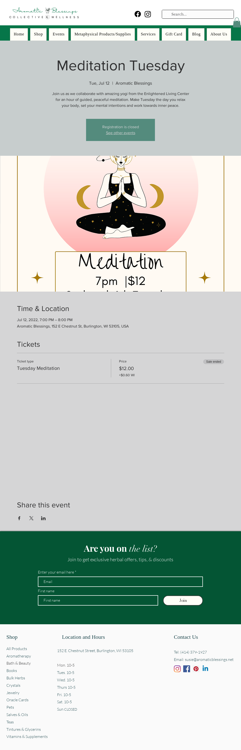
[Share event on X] (31, 518)
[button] (237, 22)
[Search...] (197, 14)
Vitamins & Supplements (27, 736)
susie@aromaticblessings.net (209, 659)
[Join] (183, 600)
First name (46, 591)
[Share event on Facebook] (19, 518)
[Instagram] (148, 14)
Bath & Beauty (18, 663)
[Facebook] (138, 14)
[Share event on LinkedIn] (43, 518)
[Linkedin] (205, 668)
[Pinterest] (196, 668)
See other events (120, 133)
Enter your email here (56, 572)
